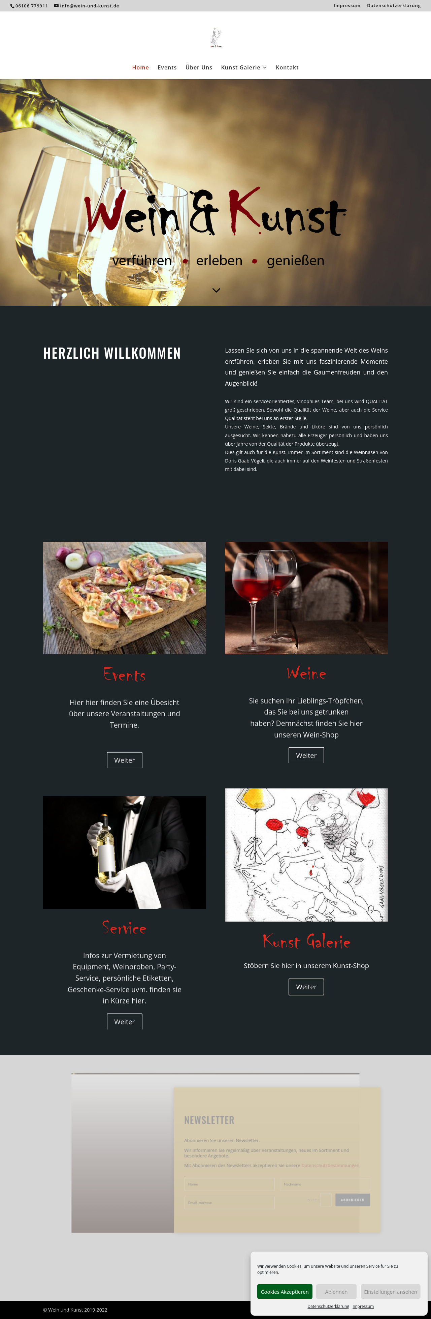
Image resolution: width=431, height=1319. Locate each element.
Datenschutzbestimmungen (305, 1162)
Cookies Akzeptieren (285, 1291)
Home (140, 68)
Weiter (306, 986)
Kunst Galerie (241, 68)
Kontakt (287, 68)
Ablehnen (336, 1291)
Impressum (363, 1306)
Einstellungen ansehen (390, 1291)
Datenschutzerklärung (329, 1306)
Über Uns (199, 68)
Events (167, 68)
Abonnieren (323, 1190)
